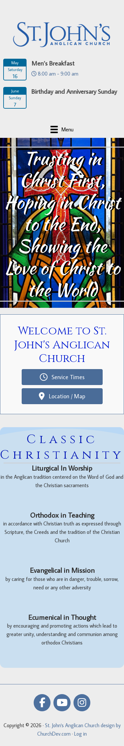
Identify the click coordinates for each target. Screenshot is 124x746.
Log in (80, 733)
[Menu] (62, 129)
